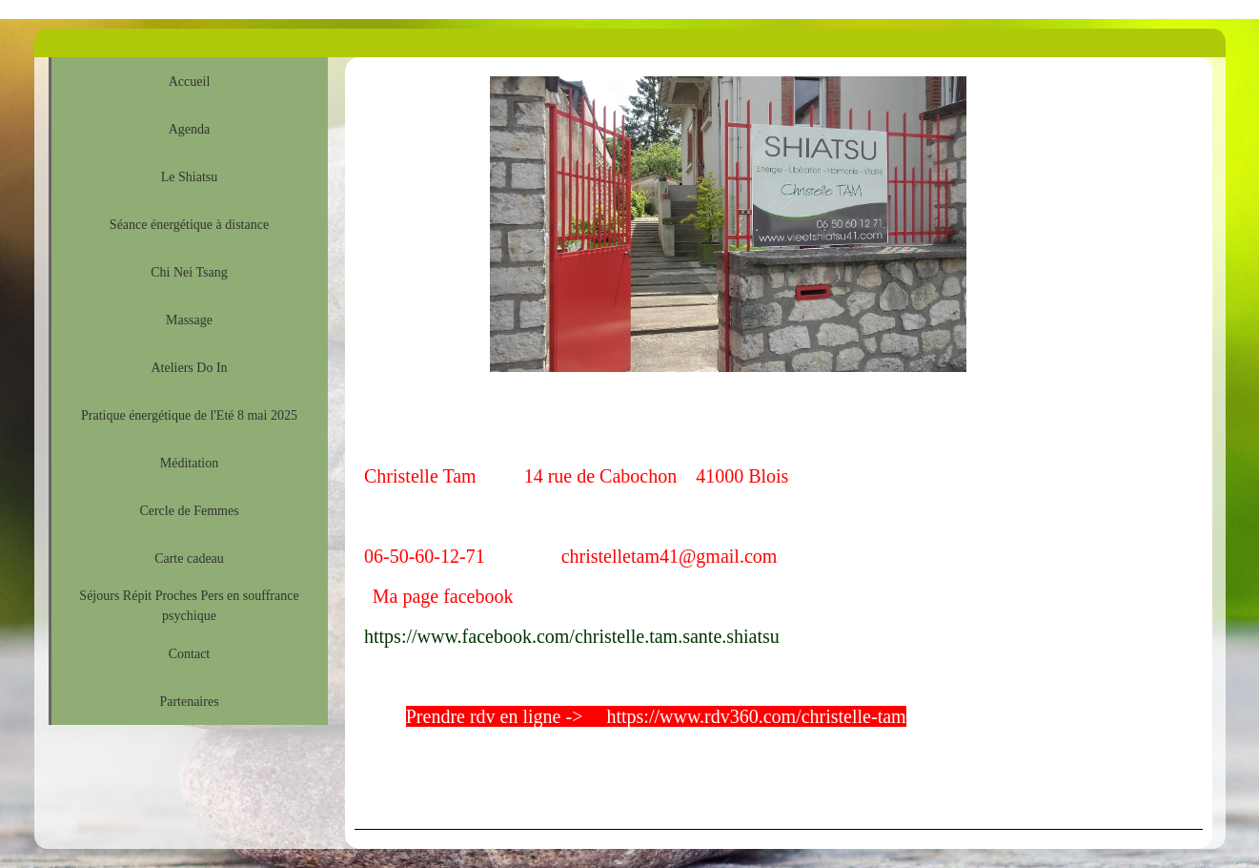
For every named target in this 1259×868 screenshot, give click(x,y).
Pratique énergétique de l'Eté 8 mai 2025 (189, 415)
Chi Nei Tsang (189, 272)
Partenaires (188, 701)
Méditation (189, 463)
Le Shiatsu (189, 177)
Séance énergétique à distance (189, 224)
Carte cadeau (189, 558)
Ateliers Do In (189, 368)
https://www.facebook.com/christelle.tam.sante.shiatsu (572, 636)
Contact (190, 654)
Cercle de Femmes (188, 511)
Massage (189, 320)
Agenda (190, 129)
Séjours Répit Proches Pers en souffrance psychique (188, 606)
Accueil (190, 81)
